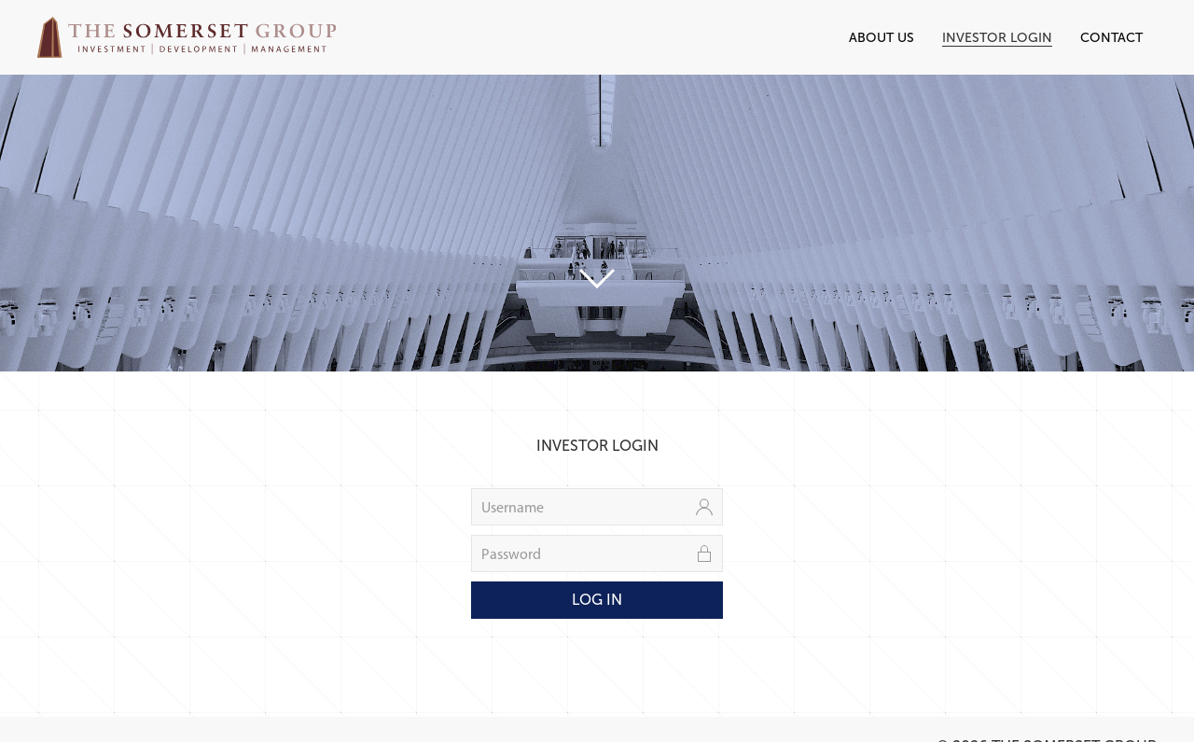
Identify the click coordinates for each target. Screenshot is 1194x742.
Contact (1111, 38)
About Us (881, 38)
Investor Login (997, 38)
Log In (597, 600)
